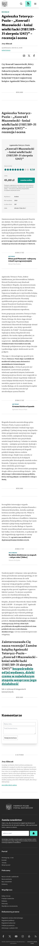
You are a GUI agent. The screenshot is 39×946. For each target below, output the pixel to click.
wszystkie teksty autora (9, 785)
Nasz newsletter (7, 882)
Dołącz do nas (6, 896)
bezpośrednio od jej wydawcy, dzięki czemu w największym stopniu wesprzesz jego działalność (19, 676)
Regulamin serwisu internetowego (12, 918)
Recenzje (5, 12)
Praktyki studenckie (8, 899)
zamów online (26, 180)
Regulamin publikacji (8, 920)
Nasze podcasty (7, 879)
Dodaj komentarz (10, 738)
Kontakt (4, 860)
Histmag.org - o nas (8, 858)
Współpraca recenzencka (10, 906)
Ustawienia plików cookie (32, 942)
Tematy (4, 863)
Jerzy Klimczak (7, 44)
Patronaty (5, 904)
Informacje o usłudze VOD (10, 928)
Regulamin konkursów (8, 923)
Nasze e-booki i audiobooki (10, 877)
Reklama (4, 901)
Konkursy (4, 884)
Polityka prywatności (8, 925)
